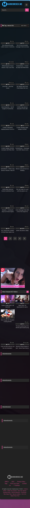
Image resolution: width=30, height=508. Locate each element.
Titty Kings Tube (7, 494)
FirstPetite (23, 492)
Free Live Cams (14, 483)
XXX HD (24, 494)
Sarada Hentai (6, 492)
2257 (12, 481)
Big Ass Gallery (17, 494)
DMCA (7, 481)
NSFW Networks (16, 492)
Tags (6, 483)
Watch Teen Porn (15, 495)
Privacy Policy (21, 481)
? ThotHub (17, 485)
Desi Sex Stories (22, 490)
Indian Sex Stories (12, 490)
